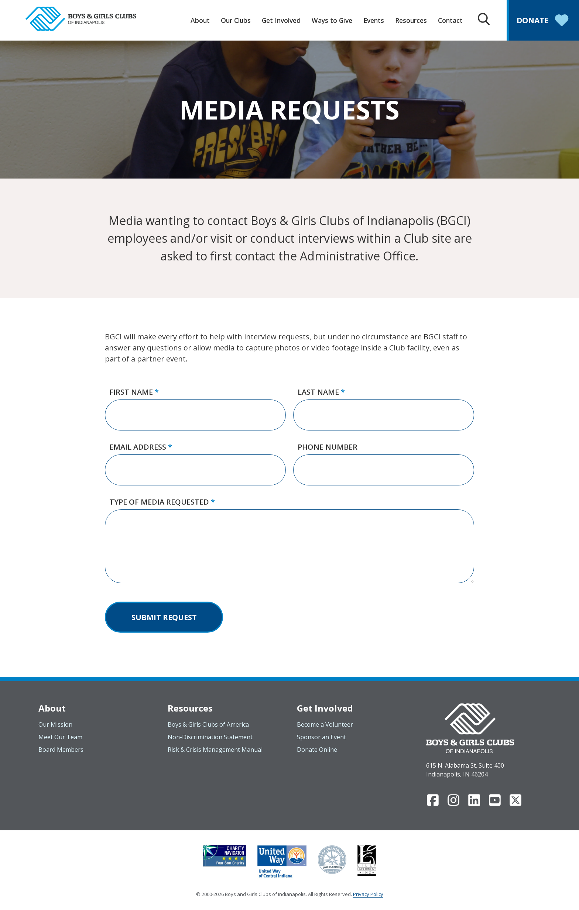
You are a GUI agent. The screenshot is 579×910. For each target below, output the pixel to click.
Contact (450, 20)
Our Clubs (236, 20)
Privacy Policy (368, 894)
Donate (544, 21)
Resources (411, 20)
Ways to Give (332, 20)
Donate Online (317, 749)
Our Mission (55, 724)
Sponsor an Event (321, 737)
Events (373, 20)
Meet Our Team (60, 737)
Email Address (140, 447)
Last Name (321, 392)
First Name (134, 392)
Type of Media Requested (162, 502)
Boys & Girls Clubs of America (208, 724)
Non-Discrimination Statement (210, 737)
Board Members (60, 749)
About (200, 20)
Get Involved (281, 20)
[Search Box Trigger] (484, 20)
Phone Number (327, 447)
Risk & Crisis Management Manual (215, 749)
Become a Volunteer (325, 724)
